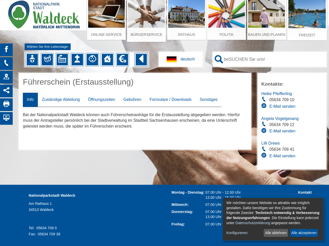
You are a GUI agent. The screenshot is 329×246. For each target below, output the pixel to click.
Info (30, 99)
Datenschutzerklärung (253, 223)
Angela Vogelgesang (280, 118)
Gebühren (132, 99)
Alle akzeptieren (304, 233)
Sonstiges (208, 99)
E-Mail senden (282, 106)
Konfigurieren (236, 233)
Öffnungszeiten (101, 99)
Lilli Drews (270, 143)
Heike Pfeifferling (276, 93)
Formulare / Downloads (171, 99)
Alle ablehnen (276, 233)
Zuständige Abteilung (61, 99)
